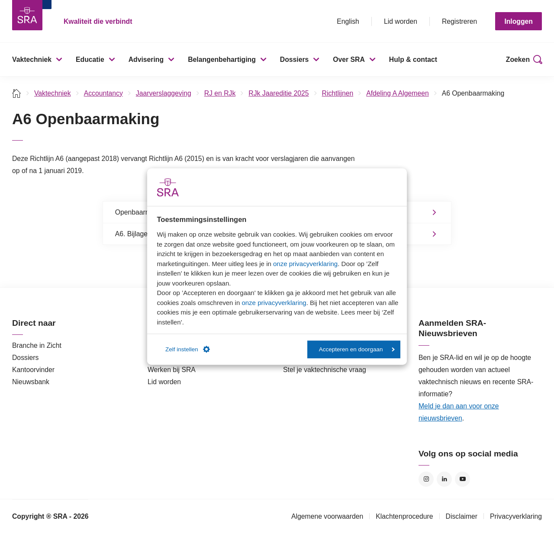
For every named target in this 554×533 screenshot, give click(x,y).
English (348, 21)
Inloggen (518, 21)
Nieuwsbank (30, 381)
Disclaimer (462, 516)
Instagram (426, 479)
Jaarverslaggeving (163, 93)
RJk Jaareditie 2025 (278, 93)
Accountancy (103, 93)
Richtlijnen (338, 93)
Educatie (90, 59)
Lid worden (400, 21)
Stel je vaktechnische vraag (324, 369)
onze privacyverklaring (305, 263)
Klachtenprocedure (404, 516)
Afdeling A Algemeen (397, 93)
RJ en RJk (220, 93)
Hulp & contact (413, 59)
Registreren (459, 21)
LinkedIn (444, 479)
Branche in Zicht (36, 345)
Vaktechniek (32, 59)
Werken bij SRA (172, 369)
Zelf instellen (187, 349)
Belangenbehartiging (222, 59)
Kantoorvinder (33, 369)
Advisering (146, 59)
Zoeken (518, 59)
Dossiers (294, 59)
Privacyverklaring (516, 516)
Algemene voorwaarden (327, 516)
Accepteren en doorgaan (357, 349)
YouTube (462, 479)
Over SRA (349, 59)
